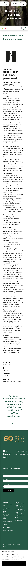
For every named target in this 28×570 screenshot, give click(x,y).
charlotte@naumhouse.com (11, 341)
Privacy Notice (6, 526)
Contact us (5, 515)
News (4, 512)
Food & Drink (6, 507)
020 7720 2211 (18, 513)
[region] (14, 560)
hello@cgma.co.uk (19, 515)
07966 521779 (18, 519)
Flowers (5, 505)
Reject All (14, 567)
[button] (21, 28)
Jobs (4, 517)
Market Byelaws (7, 528)
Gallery (4, 520)
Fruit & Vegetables (7, 504)
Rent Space (6, 514)
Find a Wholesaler (7, 509)
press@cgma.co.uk (19, 520)
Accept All (14, 563)
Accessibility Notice (7, 527)
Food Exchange (6, 508)
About (4, 511)
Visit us (4, 518)
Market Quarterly (7, 521)
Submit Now (8, 423)
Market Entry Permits (8, 530)
